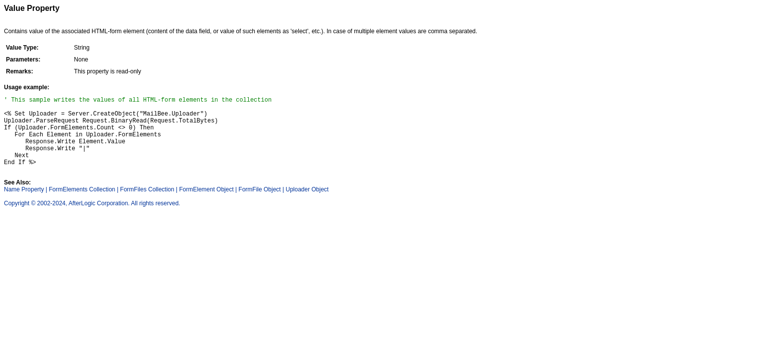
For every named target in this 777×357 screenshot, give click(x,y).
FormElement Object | (208, 204)
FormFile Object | (261, 204)
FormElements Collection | (84, 204)
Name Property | (25, 204)
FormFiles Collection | (148, 204)
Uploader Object (307, 204)
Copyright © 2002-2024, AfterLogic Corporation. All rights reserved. (92, 218)
